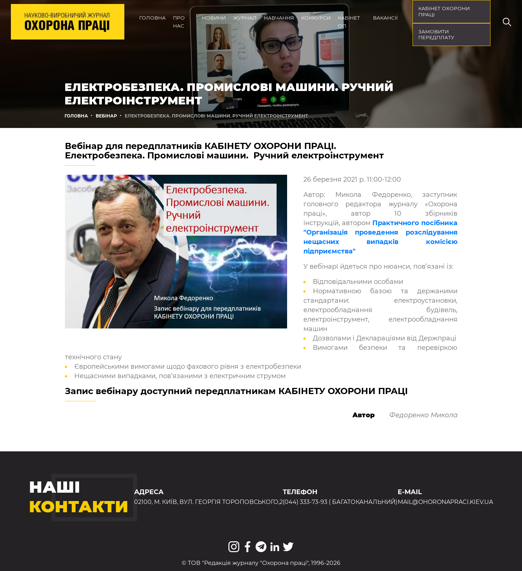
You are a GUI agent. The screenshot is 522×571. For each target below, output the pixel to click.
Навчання (279, 18)
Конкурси (316, 18)
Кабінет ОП (349, 22)
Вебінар (106, 116)
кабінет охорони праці (444, 11)
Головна (152, 18)
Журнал (245, 18)
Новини (214, 18)
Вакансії (385, 18)
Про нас (179, 22)
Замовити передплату (436, 35)
